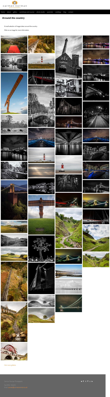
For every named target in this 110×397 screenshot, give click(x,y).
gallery (15, 12)
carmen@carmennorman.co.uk (17, 387)
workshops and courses (26, 12)
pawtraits (50, 12)
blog (64, 12)
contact (70, 12)
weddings (58, 12)
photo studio (41, 12)
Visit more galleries (10, 365)
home (3, 12)
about (9, 12)
